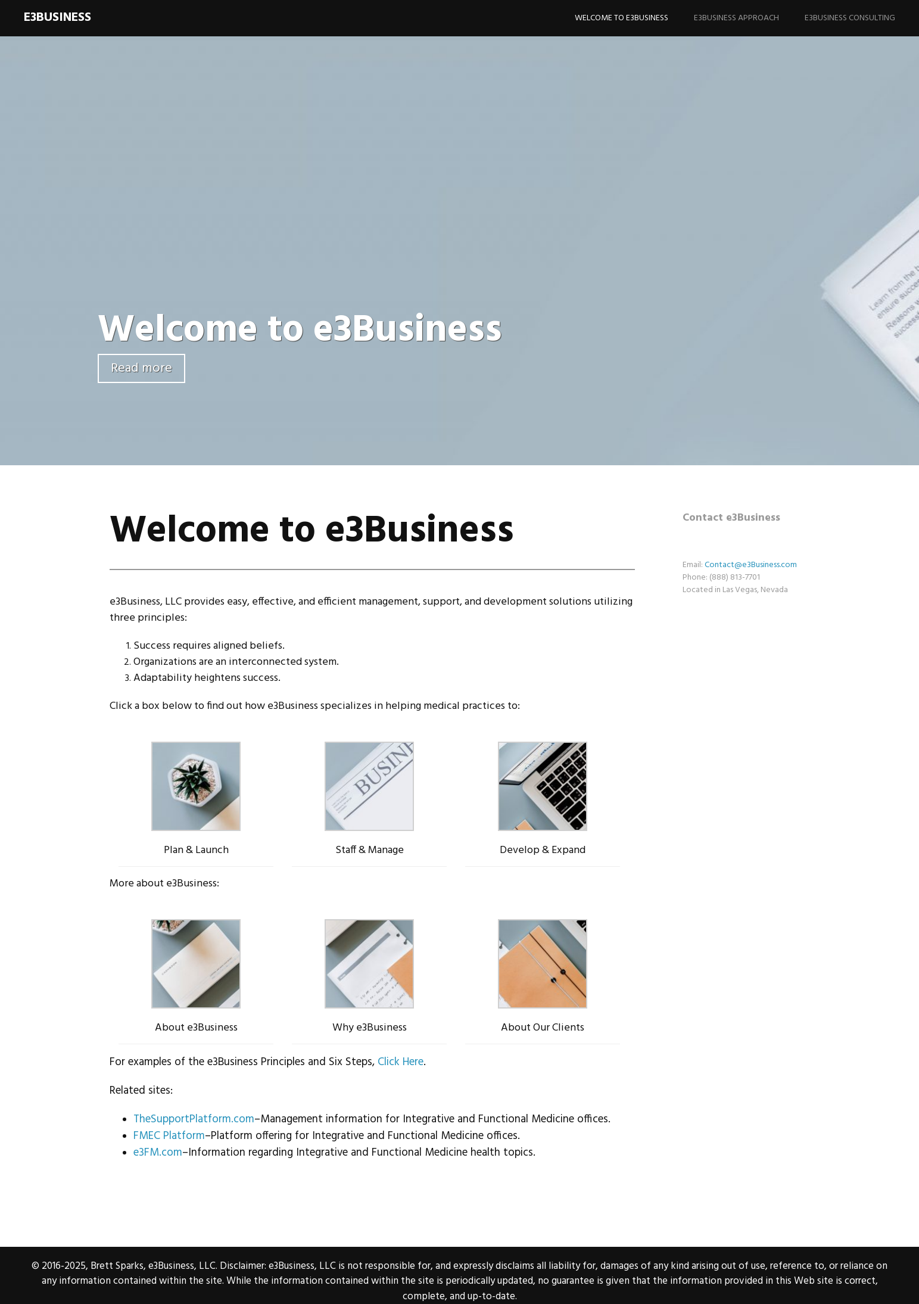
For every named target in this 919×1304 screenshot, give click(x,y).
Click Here (400, 1062)
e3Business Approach (736, 18)
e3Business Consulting (850, 18)
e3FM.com (157, 1153)
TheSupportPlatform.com (193, 1119)
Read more (141, 368)
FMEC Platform (169, 1136)
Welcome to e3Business (621, 18)
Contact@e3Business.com (751, 565)
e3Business (57, 17)
